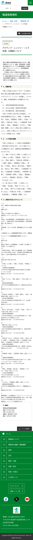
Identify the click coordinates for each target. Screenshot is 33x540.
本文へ (7, 8)
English (24, 8)
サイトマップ (14, 486)
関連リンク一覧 (15, 491)
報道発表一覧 (25, 21)
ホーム (4, 21)
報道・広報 (13, 21)
